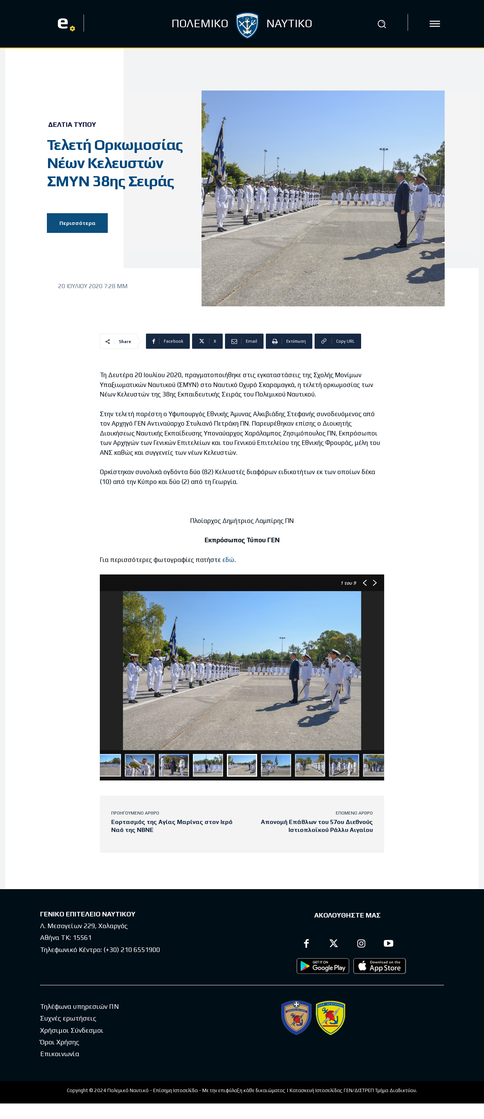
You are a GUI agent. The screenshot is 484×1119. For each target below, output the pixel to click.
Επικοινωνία (59, 1057)
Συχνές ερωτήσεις (68, 1021)
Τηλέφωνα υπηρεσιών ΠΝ (79, 1009)
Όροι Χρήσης (59, 1045)
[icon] (434, 23)
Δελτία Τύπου (72, 124)
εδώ (228, 559)
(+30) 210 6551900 (132, 952)
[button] (381, 23)
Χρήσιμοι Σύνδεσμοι (72, 1033)
